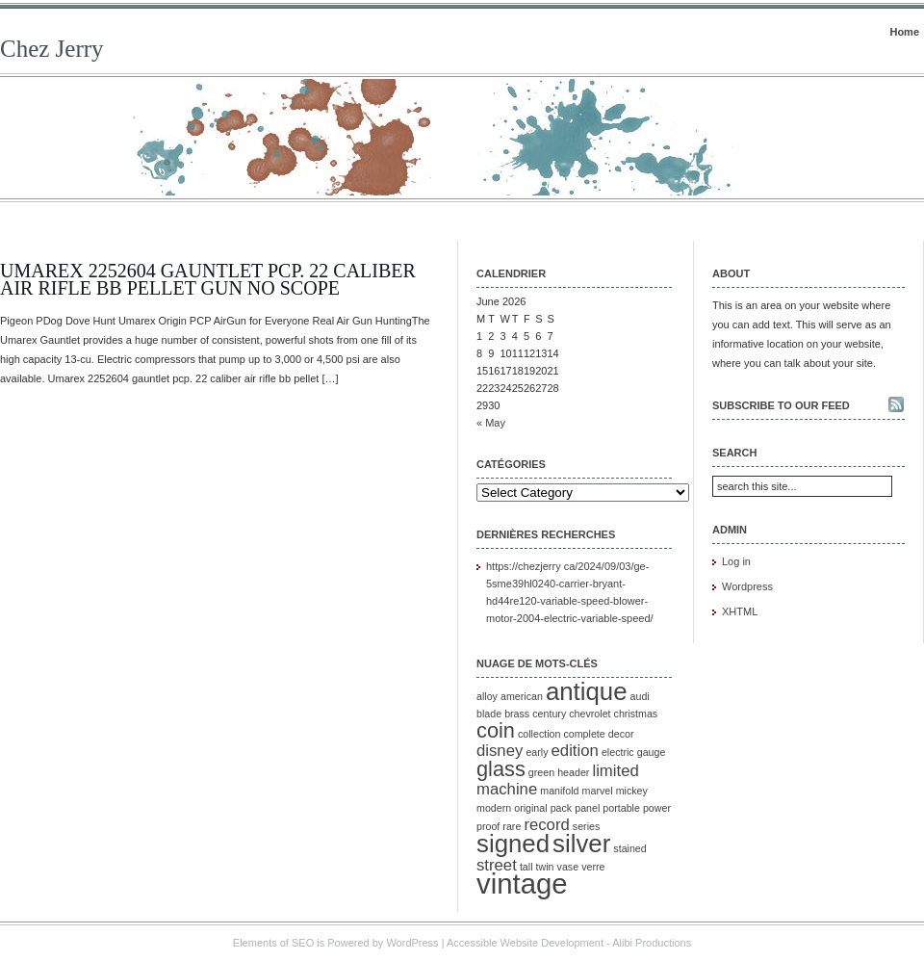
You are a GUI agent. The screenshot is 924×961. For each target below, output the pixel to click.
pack (562, 808)
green (541, 772)
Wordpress (747, 586)
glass (501, 769)
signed (513, 843)
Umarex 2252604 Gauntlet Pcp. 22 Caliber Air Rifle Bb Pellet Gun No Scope (208, 279)
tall (526, 866)
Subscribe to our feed (781, 405)
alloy (487, 696)
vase (568, 866)
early (537, 752)
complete (583, 734)
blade (488, 713)
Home (904, 32)
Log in (736, 561)
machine (506, 789)
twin (545, 866)
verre (592, 866)
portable (621, 808)
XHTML (739, 611)
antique (587, 691)
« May (490, 423)
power (657, 808)
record (546, 825)
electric (618, 752)
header (573, 772)
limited (615, 771)
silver (581, 843)
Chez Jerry (52, 49)
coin (495, 730)
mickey (632, 790)
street (496, 865)
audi (640, 696)
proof (488, 826)
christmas (636, 713)
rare (511, 826)
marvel (597, 790)
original (530, 808)
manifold (559, 790)
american (521, 696)
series (586, 826)
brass (516, 713)
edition (575, 750)
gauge (651, 752)
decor (621, 734)
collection (539, 734)
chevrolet (589, 713)
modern (493, 808)
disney (499, 750)
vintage (522, 883)
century (549, 713)
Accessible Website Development (525, 942)
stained (629, 848)
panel (587, 808)
